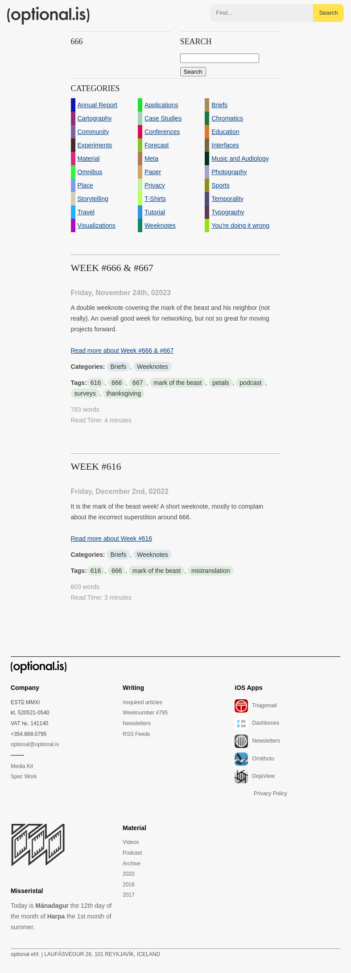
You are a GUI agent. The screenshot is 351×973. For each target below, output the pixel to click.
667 (137, 382)
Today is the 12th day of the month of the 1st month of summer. (61, 916)
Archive (131, 863)
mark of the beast (177, 382)
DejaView (255, 776)
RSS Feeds (136, 734)
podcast (250, 382)
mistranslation (210, 570)
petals (220, 382)
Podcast (132, 853)
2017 (129, 895)
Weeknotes (152, 366)
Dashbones (257, 723)
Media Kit (22, 766)
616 (96, 382)
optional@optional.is (35, 744)
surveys (85, 393)
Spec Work (24, 776)
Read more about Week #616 (112, 538)
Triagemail (256, 706)
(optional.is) (48, 16)
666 (116, 382)
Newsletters (137, 723)
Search (328, 12)
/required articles (142, 702)
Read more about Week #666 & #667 (122, 350)
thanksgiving (124, 393)
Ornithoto (254, 759)
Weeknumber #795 (145, 713)
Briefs (118, 366)
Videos (131, 842)
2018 (129, 884)
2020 (129, 874)
